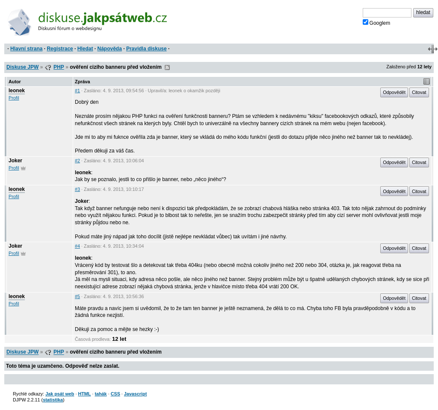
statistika (53, 399)
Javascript (135, 393)
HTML (84, 393)
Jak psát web (59, 393)
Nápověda (110, 49)
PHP (58, 67)
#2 (77, 160)
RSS (167, 67)
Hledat (85, 49)
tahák (101, 393)
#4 (77, 246)
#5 (77, 296)
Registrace (60, 49)
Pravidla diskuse (146, 49)
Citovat (419, 92)
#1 (77, 90)
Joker (15, 161)
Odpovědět (394, 92)
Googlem (377, 22)
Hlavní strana (26, 49)
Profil (14, 97)
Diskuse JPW (22, 67)
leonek (17, 91)
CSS (115, 393)
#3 (77, 189)
